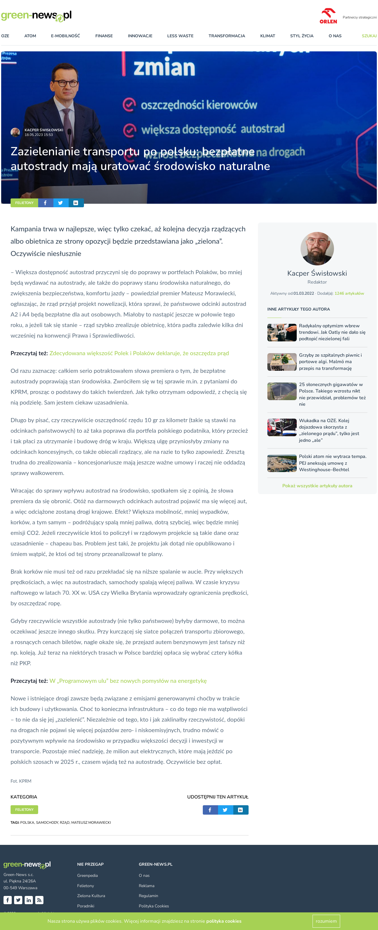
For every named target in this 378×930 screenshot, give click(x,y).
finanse (104, 36)
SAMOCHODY (47, 822)
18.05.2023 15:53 (39, 134)
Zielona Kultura (91, 896)
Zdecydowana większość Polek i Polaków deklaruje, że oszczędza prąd (139, 352)
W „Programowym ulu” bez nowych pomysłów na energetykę (128, 680)
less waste (180, 36)
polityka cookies (224, 921)
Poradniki (85, 906)
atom (30, 36)
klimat (267, 36)
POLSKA (27, 822)
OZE (5, 36)
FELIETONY (24, 203)
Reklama (146, 886)
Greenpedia (87, 875)
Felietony (85, 886)
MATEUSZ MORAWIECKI (91, 822)
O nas (335, 36)
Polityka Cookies (154, 906)
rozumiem (326, 921)
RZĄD (65, 822)
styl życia (301, 36)
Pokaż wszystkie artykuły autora (317, 486)
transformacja (227, 36)
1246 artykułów (349, 293)
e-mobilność (65, 36)
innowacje (140, 36)
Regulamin (148, 896)
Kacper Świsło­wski (44, 130)
